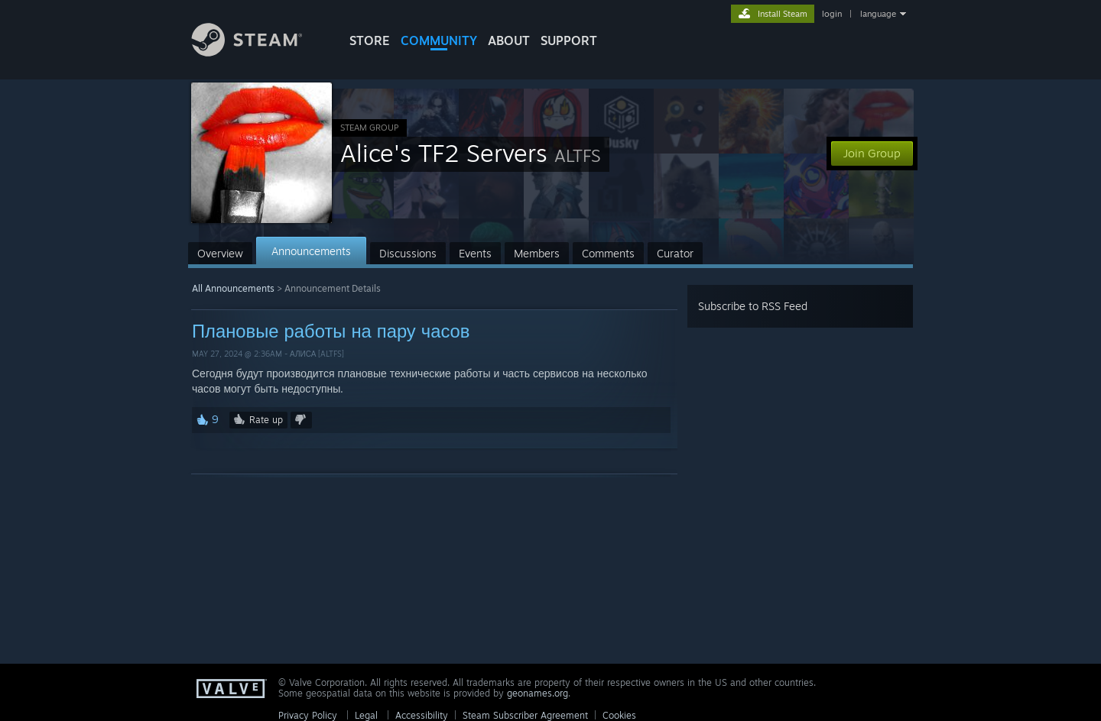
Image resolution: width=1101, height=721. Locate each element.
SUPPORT (569, 40)
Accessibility (421, 715)
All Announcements (233, 288)
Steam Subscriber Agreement (525, 715)
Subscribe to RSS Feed (752, 305)
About (509, 40)
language (878, 13)
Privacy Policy (307, 715)
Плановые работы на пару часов (330, 330)
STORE (369, 40)
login (832, 13)
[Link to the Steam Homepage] (258, 52)
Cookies (619, 715)
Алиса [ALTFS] (317, 353)
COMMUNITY (439, 40)
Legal (366, 715)
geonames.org (537, 693)
